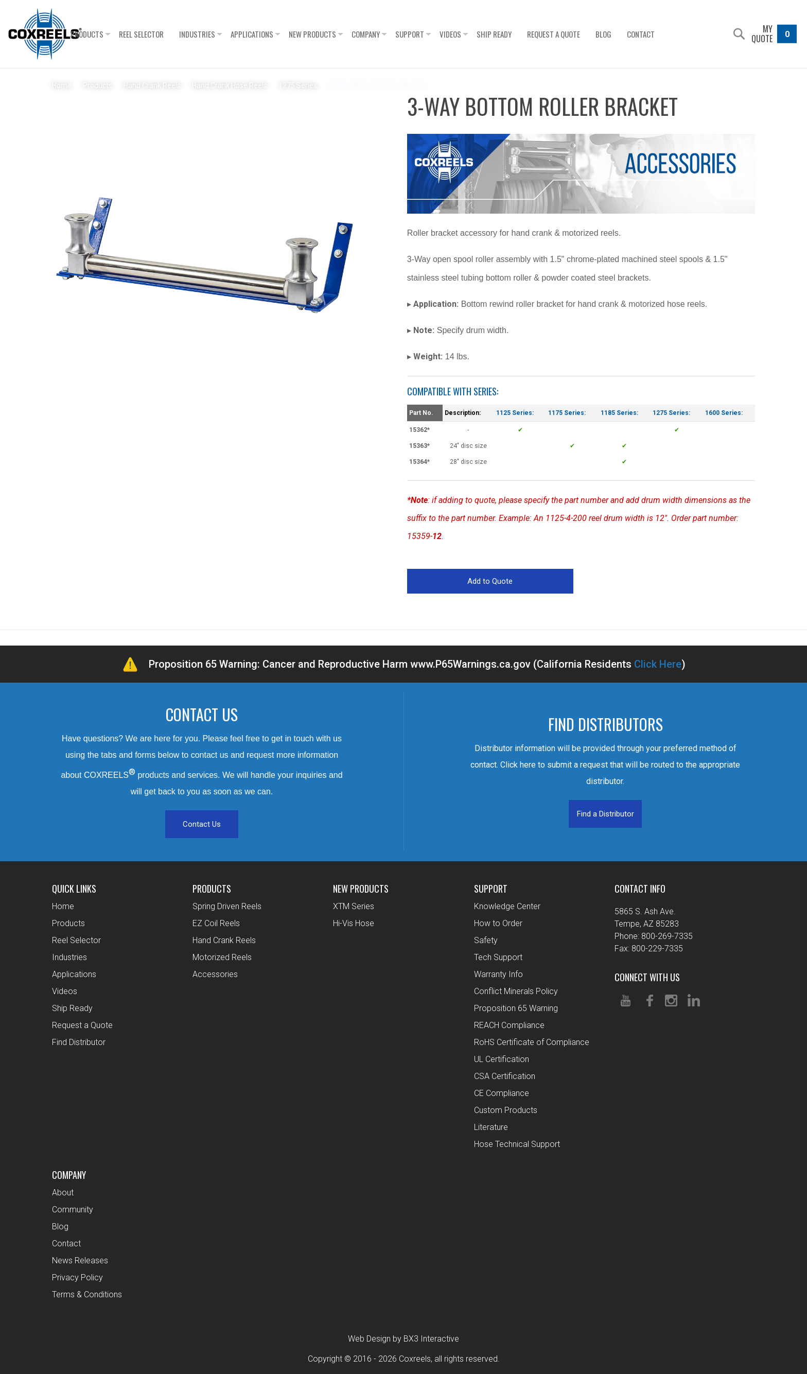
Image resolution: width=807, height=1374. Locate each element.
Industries (217, 34)
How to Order (498, 923)
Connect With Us (647, 977)
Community (72, 1209)
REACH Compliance (509, 1025)
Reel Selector (160, 34)
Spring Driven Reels (226, 906)
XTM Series (353, 906)
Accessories (215, 974)
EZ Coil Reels (216, 923)
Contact (660, 34)
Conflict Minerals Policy (516, 991)
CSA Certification (504, 1076)
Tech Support (498, 957)
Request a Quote (573, 34)
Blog (623, 34)
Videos (470, 34)
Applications (271, 34)
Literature (491, 1127)
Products (106, 34)
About (63, 1192)
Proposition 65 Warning (516, 1008)
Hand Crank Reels (224, 940)
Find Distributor (79, 1042)
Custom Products (505, 1110)
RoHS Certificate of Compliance (531, 1042)
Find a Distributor (605, 814)
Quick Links (74, 888)
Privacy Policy (77, 1277)
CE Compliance (501, 1093)
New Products (332, 34)
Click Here (657, 664)
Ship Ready (513, 34)
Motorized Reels (222, 957)
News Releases (80, 1260)
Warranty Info (498, 974)
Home (63, 906)
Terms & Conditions (87, 1294)
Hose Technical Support (517, 1144)
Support (429, 34)
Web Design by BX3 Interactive (403, 1339)
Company (385, 34)
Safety (486, 940)
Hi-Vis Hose (353, 923)
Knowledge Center (507, 906)
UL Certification (501, 1059)
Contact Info (640, 888)
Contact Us (202, 824)
